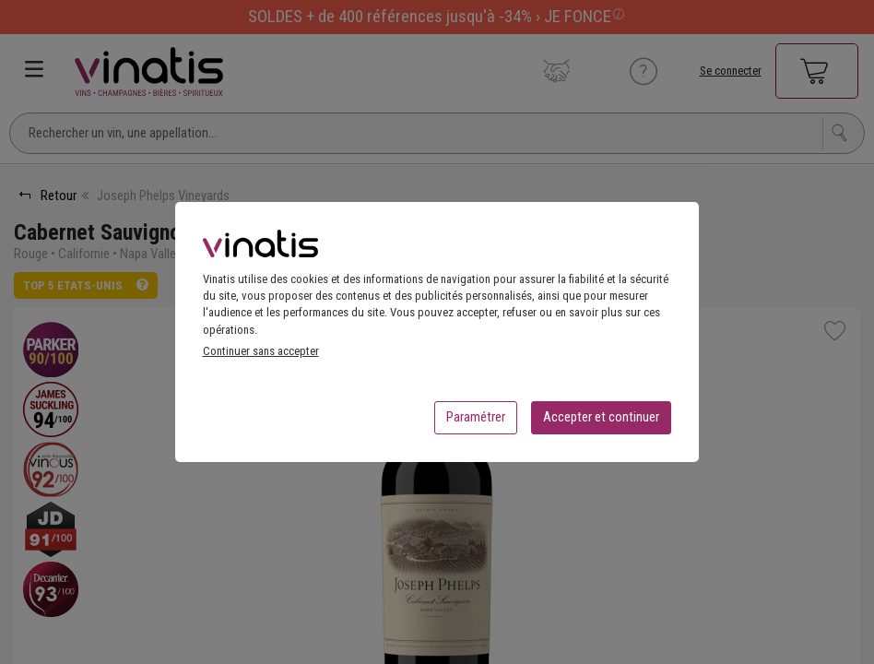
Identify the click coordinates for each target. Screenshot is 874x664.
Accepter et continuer (601, 422)
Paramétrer (475, 422)
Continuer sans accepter (261, 356)
